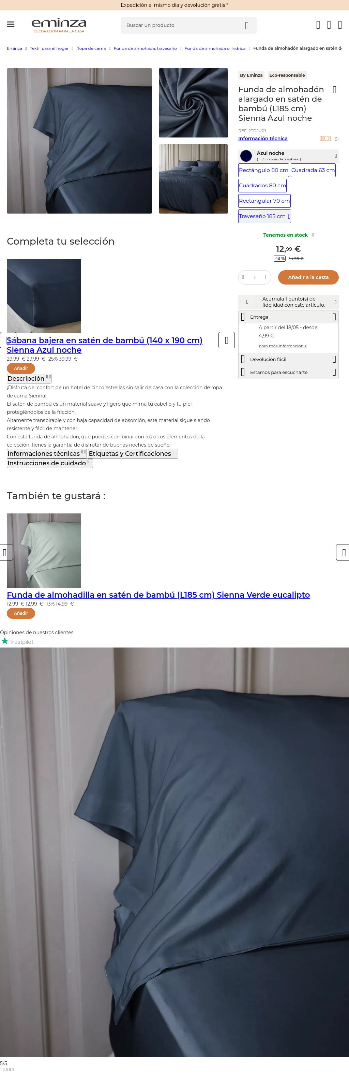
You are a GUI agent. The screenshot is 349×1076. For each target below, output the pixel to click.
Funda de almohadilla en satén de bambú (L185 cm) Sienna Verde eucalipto (158, 595)
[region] (174, 51)
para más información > (283, 364)
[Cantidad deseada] (254, 276)
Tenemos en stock (288, 233)
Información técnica (263, 138)
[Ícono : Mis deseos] (335, 90)
